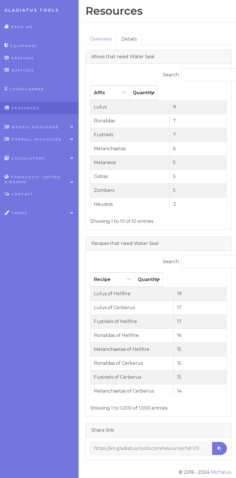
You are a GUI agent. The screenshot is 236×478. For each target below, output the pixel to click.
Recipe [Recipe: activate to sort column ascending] (102, 279)
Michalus (221, 472)
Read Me (19, 26)
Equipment (21, 45)
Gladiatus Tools (32, 10)
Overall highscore (39, 139)
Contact (19, 193)
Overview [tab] (101, 39)
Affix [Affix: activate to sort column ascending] (99, 92)
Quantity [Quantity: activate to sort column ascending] (183, 92)
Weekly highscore (39, 126)
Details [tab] (129, 39)
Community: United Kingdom (39, 179)
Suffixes (19, 70)
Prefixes (19, 57)
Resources (22, 107)
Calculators (39, 158)
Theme (39, 212)
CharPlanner (25, 88)
